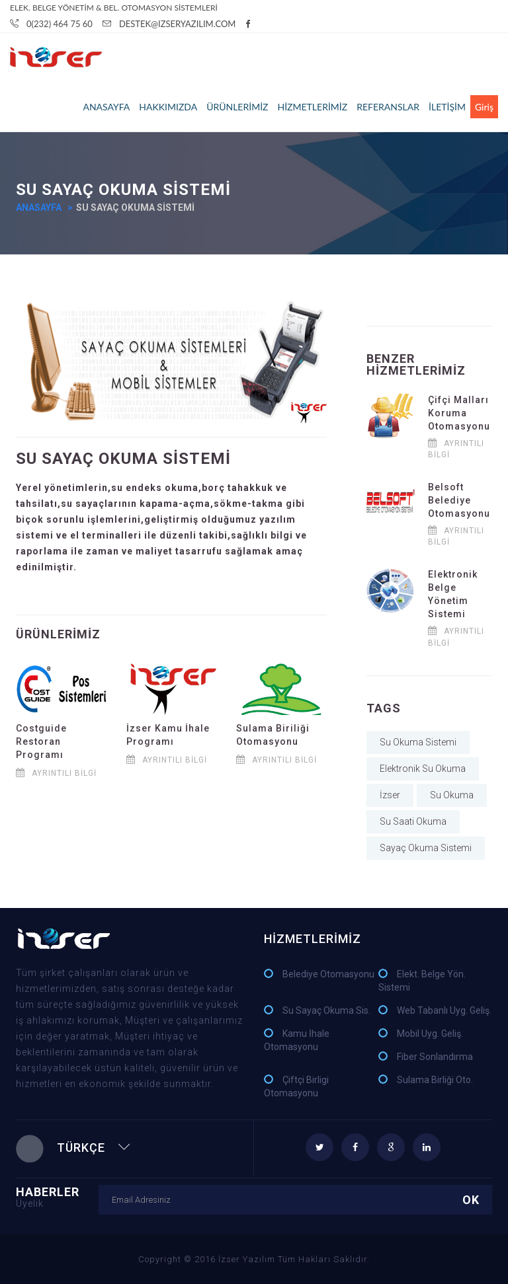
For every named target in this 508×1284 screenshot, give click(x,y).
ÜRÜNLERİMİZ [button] (237, 106)
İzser (390, 795)
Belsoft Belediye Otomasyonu (459, 500)
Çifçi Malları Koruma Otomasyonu (459, 413)
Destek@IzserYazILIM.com (169, 24)
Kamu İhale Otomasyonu (296, 1040)
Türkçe (73, 1147)
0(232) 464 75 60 (51, 24)
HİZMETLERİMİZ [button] (312, 106)
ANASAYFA (106, 106)
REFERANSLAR (388, 106)
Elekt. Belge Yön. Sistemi (422, 981)
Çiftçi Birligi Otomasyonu (296, 1086)
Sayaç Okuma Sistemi (426, 848)
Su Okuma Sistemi (418, 742)
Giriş (484, 106)
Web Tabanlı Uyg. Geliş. (444, 1010)
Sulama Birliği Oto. (435, 1080)
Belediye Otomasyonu (328, 974)
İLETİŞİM (447, 106)
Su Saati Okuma (413, 821)
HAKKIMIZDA (168, 106)
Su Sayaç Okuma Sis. (326, 1010)
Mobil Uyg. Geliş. (430, 1033)
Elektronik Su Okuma (423, 768)
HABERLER (57, 1196)
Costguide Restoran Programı (41, 741)
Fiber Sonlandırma (435, 1056)
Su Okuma (452, 795)
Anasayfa (39, 207)
